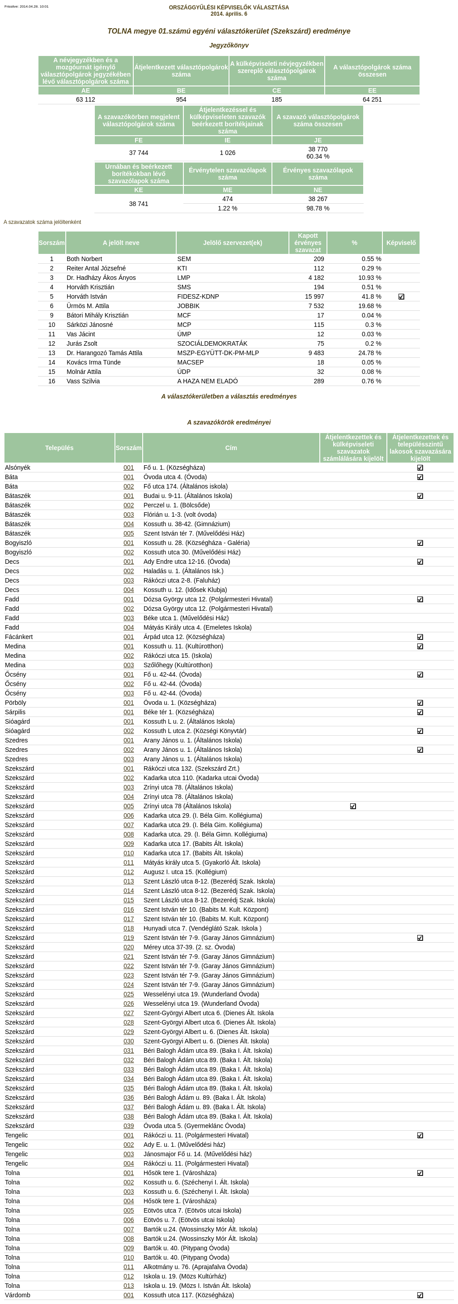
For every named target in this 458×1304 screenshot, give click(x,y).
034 (128, 1078)
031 (128, 1050)
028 (128, 1022)
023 (128, 975)
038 (128, 1116)
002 (128, 486)
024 (128, 984)
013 (128, 881)
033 (128, 1069)
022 (128, 965)
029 (128, 1031)
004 (128, 524)
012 (128, 871)
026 (128, 1003)
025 (128, 994)
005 (128, 533)
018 (128, 928)
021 (128, 956)
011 (128, 862)
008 (128, 834)
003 (128, 514)
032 (128, 1060)
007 (128, 824)
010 (128, 853)
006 (128, 815)
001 (128, 467)
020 (128, 947)
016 (128, 909)
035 (128, 1088)
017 (128, 918)
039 (128, 1125)
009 (128, 843)
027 (128, 1013)
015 (128, 900)
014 (128, 890)
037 (128, 1107)
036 (128, 1097)
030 (128, 1041)
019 (128, 937)
